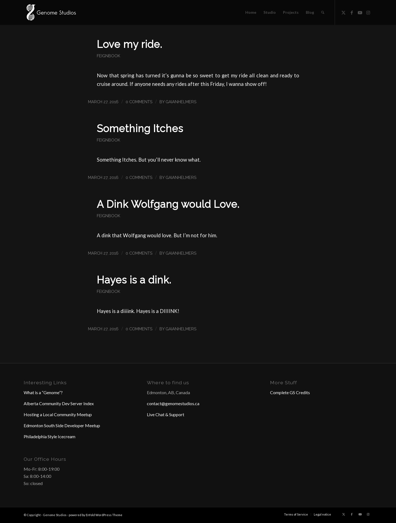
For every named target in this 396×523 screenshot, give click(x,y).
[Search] (323, 12)
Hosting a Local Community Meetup (58, 414)
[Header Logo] (51, 12)
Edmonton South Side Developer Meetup (62, 425)
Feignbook (108, 55)
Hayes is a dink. (134, 280)
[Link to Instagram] (368, 12)
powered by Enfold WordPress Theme (95, 515)
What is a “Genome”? (43, 392)
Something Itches (140, 128)
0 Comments (139, 101)
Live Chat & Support (165, 414)
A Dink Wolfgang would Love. (168, 204)
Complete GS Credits (290, 392)
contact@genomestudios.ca (173, 403)
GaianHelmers (181, 101)
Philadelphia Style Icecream (49, 436)
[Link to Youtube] (360, 12)
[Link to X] (343, 12)
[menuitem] (251, 12)
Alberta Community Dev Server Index (59, 403)
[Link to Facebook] (352, 12)
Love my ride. (129, 44)
